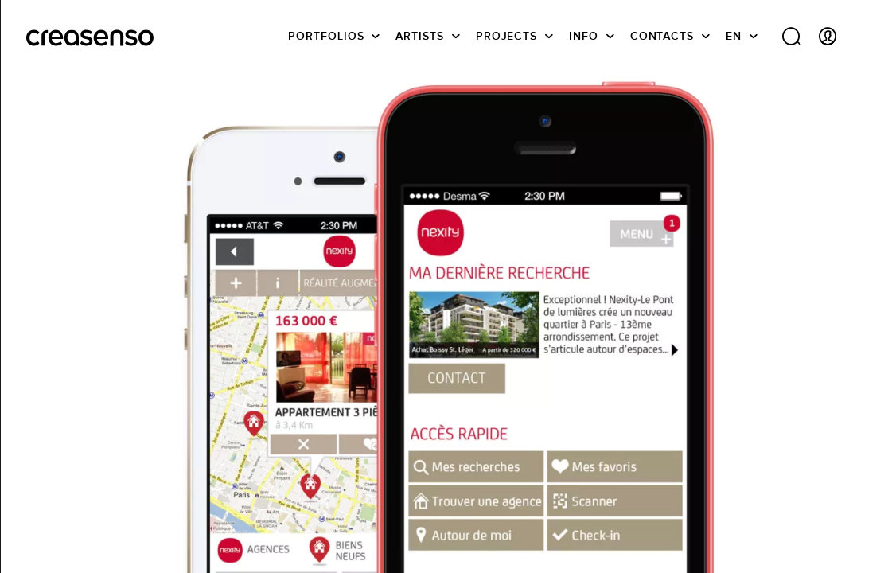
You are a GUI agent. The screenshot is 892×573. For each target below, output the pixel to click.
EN (734, 35)
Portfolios (326, 35)
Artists (419, 35)
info (583, 35)
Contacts (662, 35)
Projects (506, 35)
